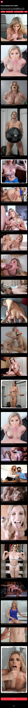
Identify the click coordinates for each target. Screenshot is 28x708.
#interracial (8, 597)
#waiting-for (10, 693)
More (13, 77)
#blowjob (3, 41)
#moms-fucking (16, 202)
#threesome (7, 231)
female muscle (9, 11)
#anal (9, 461)
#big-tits (7, 105)
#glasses (9, 376)
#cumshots (11, 540)
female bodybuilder (18, 11)
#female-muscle (10, 408)
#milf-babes (9, 624)
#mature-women (16, 624)
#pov (9, 41)
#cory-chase (12, 105)
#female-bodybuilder (18, 408)
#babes (3, 231)
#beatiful (13, 578)
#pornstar (9, 156)
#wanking (15, 693)
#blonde (9, 77)
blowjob (3, 11)
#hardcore (7, 251)
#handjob (7, 483)
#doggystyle (4, 202)
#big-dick (12, 231)
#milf (6, 41)
